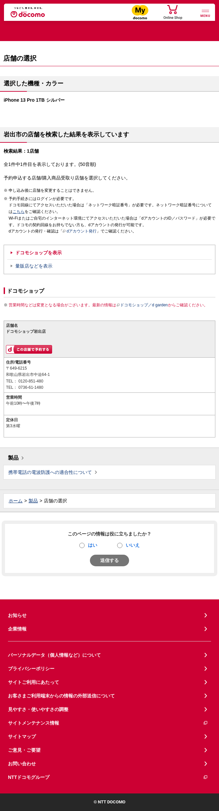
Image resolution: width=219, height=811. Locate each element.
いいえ (133, 545)
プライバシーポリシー (31, 668)
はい (92, 545)
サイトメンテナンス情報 (108, 723)
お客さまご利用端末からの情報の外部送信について (61, 695)
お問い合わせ (22, 763)
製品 (13, 458)
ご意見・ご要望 (24, 750)
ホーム (16, 500)
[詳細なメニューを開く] (205, 13)
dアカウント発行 (80, 231)
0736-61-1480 (30, 387)
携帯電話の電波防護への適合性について (50, 472)
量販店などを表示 (33, 266)
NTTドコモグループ (108, 777)
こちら (19, 211)
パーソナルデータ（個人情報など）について (54, 655)
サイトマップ (22, 736)
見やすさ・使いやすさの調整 (38, 709)
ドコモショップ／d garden (142, 305)
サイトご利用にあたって (33, 682)
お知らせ (17, 615)
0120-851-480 (30, 381)
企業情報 (17, 629)
